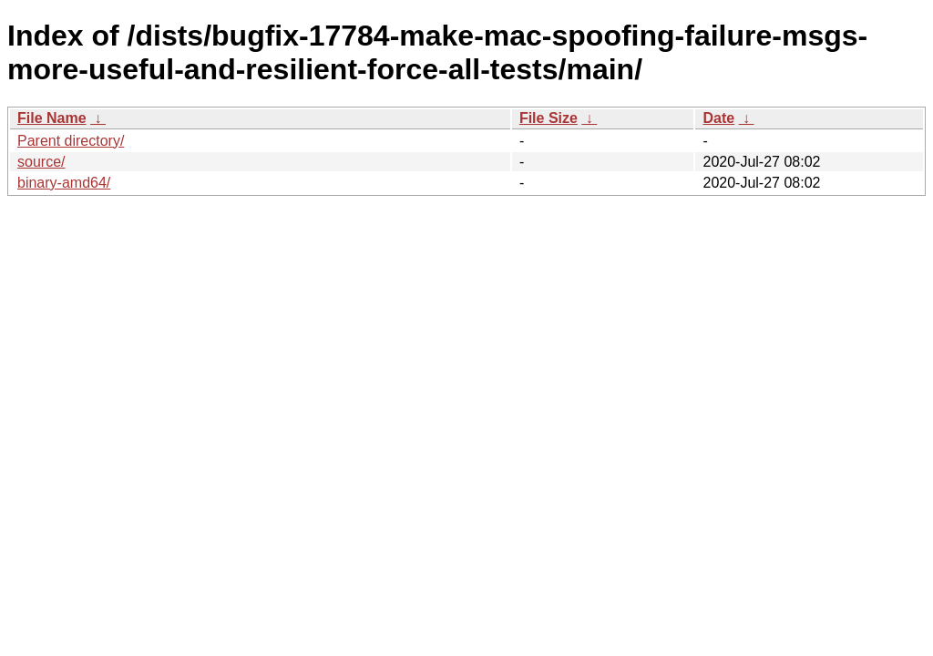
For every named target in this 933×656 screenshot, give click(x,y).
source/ (41, 161)
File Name (52, 118)
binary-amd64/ (63, 182)
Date (718, 118)
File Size (548, 118)
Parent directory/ (70, 141)
